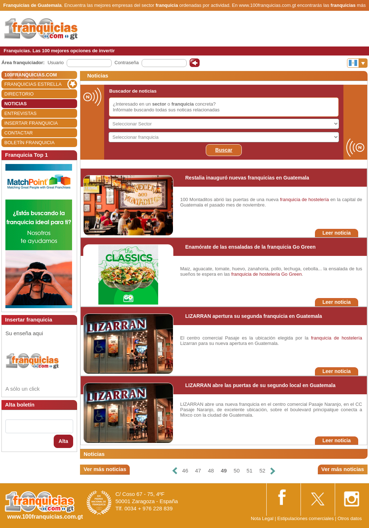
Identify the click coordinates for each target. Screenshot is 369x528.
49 (224, 470)
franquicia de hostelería (304, 199)
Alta (63, 441)
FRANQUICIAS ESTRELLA (33, 84)
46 (185, 470)
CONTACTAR (18, 133)
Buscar (223, 150)
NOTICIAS (15, 103)
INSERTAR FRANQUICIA (31, 123)
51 (249, 470)
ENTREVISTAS (20, 113)
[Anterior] (174, 471)
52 (262, 470)
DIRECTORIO (19, 94)
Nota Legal (262, 518)
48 (211, 470)
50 (237, 470)
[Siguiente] (272, 471)
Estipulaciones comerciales (306, 518)
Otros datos (350, 518)
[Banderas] (357, 63)
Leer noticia (337, 233)
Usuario (56, 62)
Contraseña (127, 62)
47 (198, 470)
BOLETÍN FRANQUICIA (29, 142)
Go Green (291, 274)
